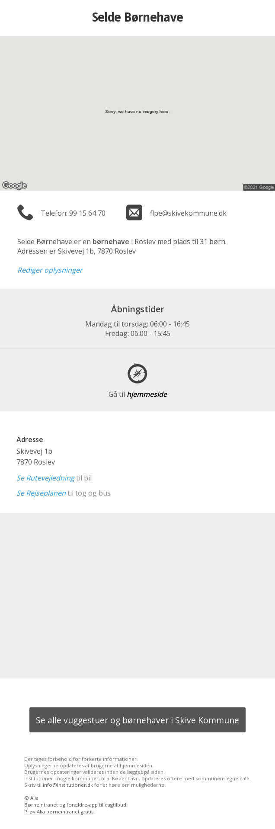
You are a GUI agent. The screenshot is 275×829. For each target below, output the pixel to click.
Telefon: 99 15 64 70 (73, 213)
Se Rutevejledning (45, 478)
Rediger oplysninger (50, 270)
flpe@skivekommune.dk (188, 213)
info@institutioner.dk (68, 785)
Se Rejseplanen (41, 493)
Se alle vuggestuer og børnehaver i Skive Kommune (137, 720)
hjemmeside (138, 394)
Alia (34, 797)
